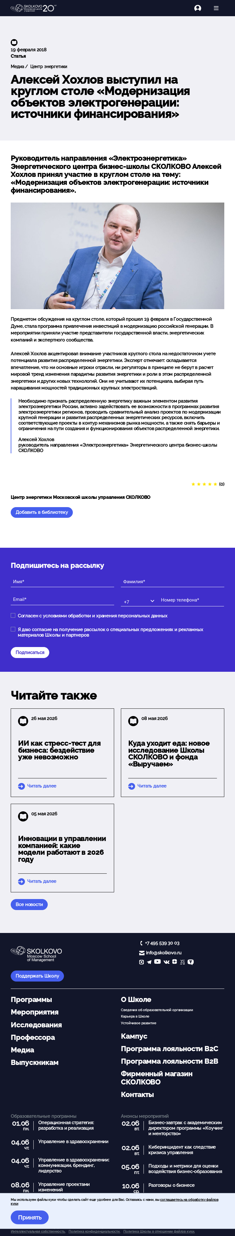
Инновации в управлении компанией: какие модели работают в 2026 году (62, 849)
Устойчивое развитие (138, 1023)
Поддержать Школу (37, 976)
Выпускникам (34, 1062)
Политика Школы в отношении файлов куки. (159, 1231)
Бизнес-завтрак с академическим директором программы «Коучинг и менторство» (185, 1128)
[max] (141, 962)
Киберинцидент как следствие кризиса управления (182, 1149)
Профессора (33, 1037)
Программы (31, 1000)
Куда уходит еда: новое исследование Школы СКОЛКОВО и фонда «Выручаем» (169, 753)
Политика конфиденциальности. (94, 1231)
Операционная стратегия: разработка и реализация (66, 1125)
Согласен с (92, 616)
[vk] (166, 962)
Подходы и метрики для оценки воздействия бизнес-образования (185, 1168)
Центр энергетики (48, 66)
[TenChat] (191, 962)
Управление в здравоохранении (73, 1141)
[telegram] (149, 962)
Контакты (137, 1095)
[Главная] (34, 8)
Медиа (17, 66)
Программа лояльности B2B (169, 1061)
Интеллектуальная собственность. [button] (38, 1231)
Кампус (134, 1036)
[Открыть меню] (216, 8)
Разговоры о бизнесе (171, 1185)
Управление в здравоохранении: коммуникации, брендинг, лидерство (73, 1165)
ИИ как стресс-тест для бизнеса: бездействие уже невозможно (59, 750)
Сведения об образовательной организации (157, 1010)
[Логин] (201, 8)
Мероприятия (34, 1012)
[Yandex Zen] (174, 962)
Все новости (29, 904)
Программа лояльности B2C (169, 1049)
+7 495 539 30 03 (162, 943)
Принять (30, 1217)
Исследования (36, 1025)
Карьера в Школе (135, 1016)
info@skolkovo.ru (163, 953)
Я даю (110, 632)
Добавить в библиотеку (42, 512)
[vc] (182, 962)
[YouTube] (157, 962)
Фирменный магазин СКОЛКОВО (156, 1078)
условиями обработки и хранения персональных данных (105, 616)
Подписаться (30, 652)
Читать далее (41, 786)
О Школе (136, 1000)
